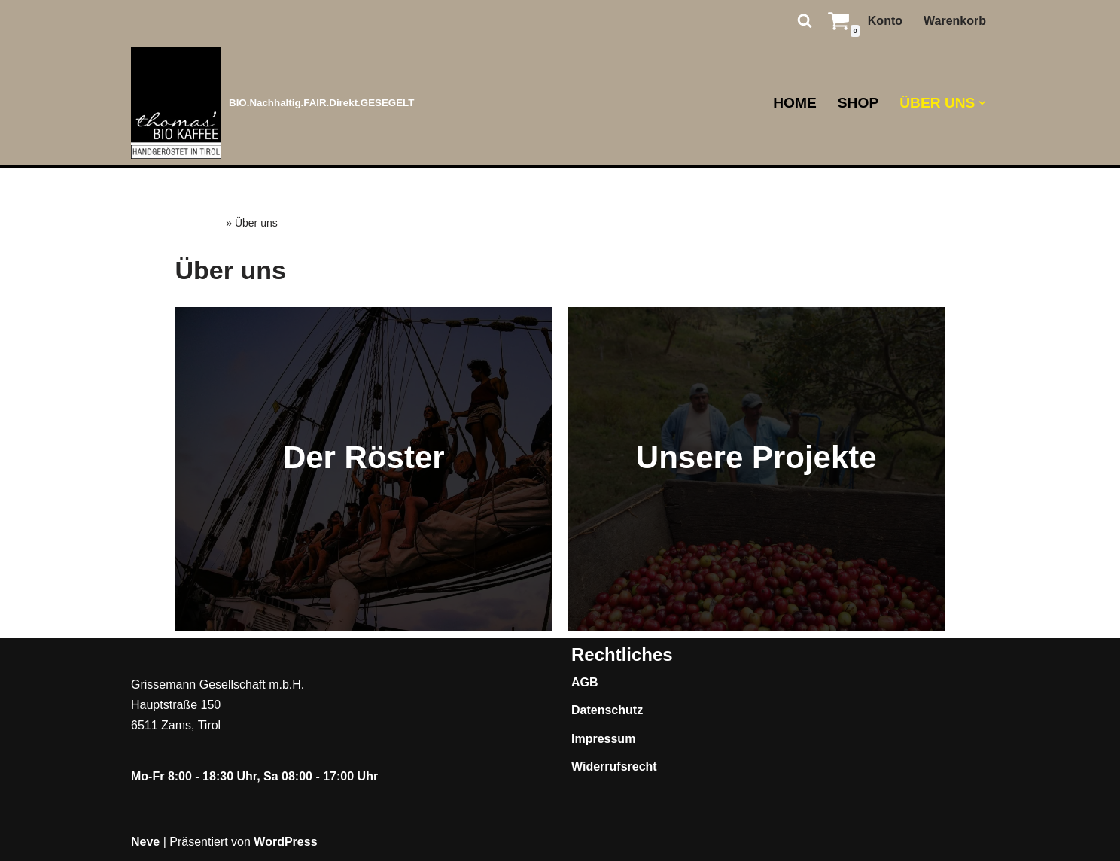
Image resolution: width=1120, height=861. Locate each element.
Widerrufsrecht (614, 766)
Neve (145, 841)
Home (795, 103)
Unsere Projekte (756, 457)
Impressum (603, 738)
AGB (584, 682)
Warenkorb (955, 20)
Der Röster (364, 457)
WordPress (285, 841)
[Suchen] (804, 20)
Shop (858, 103)
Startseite (199, 223)
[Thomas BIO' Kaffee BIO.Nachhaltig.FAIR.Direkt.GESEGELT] (272, 103)
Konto (885, 20)
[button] (982, 103)
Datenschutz (607, 710)
